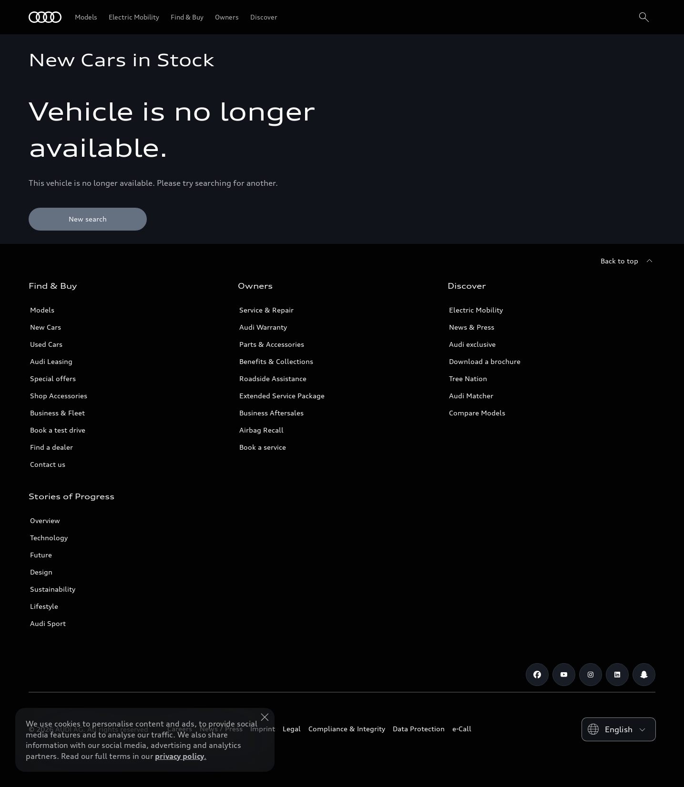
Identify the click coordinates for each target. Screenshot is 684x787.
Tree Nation (468, 378)
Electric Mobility (476, 310)
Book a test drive (57, 430)
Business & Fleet (57, 413)
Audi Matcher (471, 396)
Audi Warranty (263, 327)
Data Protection (419, 729)
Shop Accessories (58, 396)
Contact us (47, 464)
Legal (292, 729)
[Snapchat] (644, 674)
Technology (49, 538)
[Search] (644, 17)
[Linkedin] (617, 674)
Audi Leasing (51, 361)
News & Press (471, 327)
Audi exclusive (472, 344)
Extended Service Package (282, 396)
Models (42, 310)
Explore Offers (333, 761)
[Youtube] (563, 674)
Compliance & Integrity (346, 729)
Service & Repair (266, 310)
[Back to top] (628, 261)
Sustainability (52, 589)
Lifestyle (44, 606)
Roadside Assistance (272, 378)
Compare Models (477, 413)
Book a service (262, 447)
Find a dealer (51, 447)
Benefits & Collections (276, 361)
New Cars (45, 327)
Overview (45, 520)
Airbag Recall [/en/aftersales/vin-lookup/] (261, 430)
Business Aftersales (271, 413)
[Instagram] (590, 674)
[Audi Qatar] (45, 17)
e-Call (461, 729)
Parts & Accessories (271, 344)
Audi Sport (48, 623)
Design (41, 572)
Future (41, 555)
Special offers (53, 378)
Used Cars (46, 344)
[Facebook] (537, 674)
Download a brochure (485, 361)
